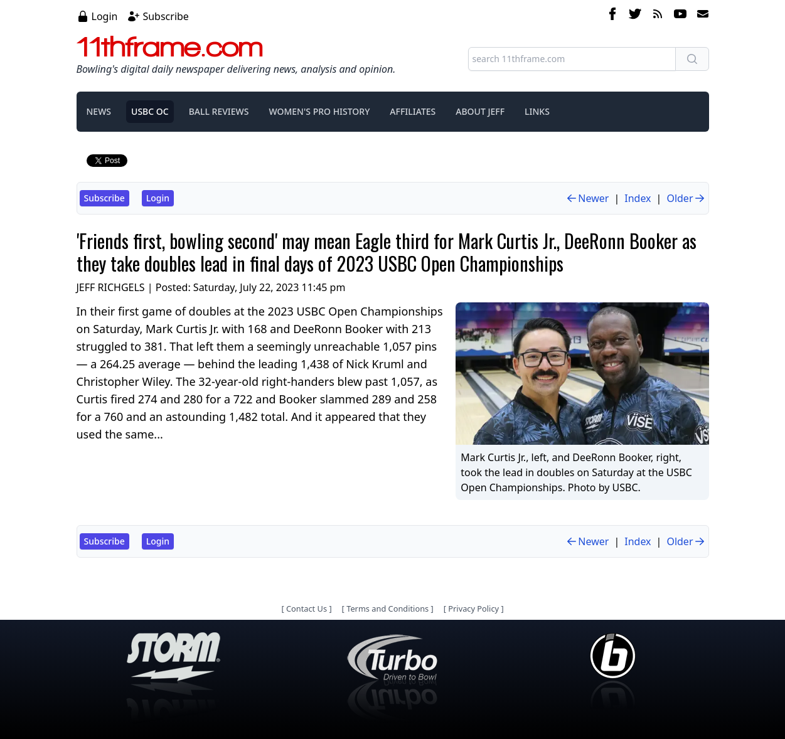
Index (637, 198)
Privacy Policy (473, 608)
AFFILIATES (412, 111)
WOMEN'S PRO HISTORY (319, 111)
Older (685, 198)
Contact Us (306, 608)
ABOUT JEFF (480, 111)
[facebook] (612, 16)
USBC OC (150, 111)
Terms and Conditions (387, 608)
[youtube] (680, 16)
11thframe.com (170, 46)
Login (105, 16)
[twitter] (635, 16)
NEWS (99, 111)
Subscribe (165, 16)
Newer (587, 198)
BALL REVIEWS (219, 111)
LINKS (537, 111)
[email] (700, 16)
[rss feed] (657, 16)
